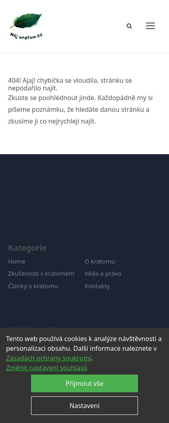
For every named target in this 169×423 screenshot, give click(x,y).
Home (16, 261)
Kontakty (97, 286)
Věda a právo (103, 273)
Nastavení (84, 405)
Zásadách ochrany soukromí (48, 358)
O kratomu (100, 261)
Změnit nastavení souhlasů (46, 367)
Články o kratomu (33, 286)
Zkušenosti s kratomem (41, 273)
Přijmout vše (85, 383)
